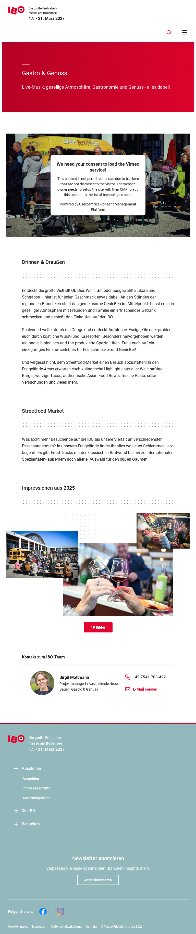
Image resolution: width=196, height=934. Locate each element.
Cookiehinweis (18, 926)
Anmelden (30, 778)
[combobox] (169, 32)
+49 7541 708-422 (149, 677)
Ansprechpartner (36, 798)
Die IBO (24, 811)
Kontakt (91, 926)
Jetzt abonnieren (98, 880)
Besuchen (26, 824)
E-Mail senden (145, 689)
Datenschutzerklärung (66, 926)
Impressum (39, 926)
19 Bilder (98, 627)
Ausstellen (27, 768)
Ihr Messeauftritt (36, 788)
